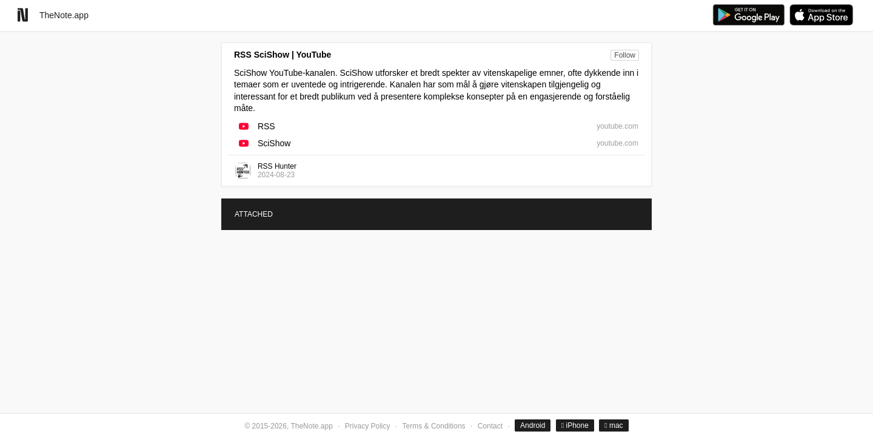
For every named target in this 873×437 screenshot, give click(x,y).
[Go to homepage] (22, 14)
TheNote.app (64, 15)
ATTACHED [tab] (254, 214)
